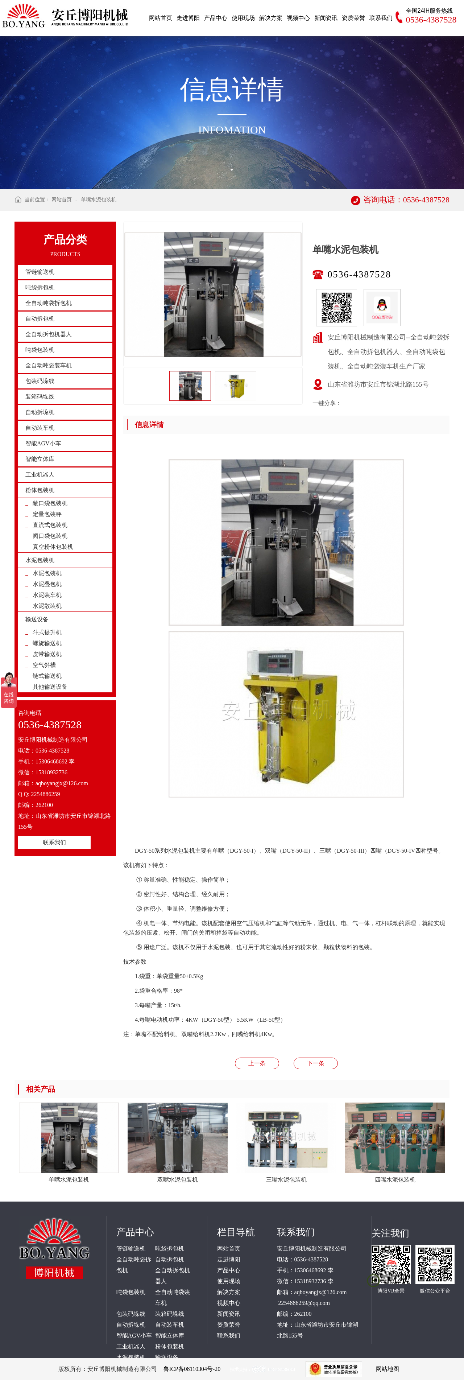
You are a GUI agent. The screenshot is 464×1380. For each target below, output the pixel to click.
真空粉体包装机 (53, 547)
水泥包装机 (39, 560)
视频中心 (228, 1303)
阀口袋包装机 (50, 536)
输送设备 (37, 619)
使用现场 (228, 1281)
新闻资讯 (228, 1314)
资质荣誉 (228, 1325)
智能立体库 (39, 459)
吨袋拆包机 (39, 287)
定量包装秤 (47, 514)
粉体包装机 (39, 490)
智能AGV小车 (43, 443)
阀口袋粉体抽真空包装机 (315, 1063)
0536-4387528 (360, 274)
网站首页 (61, 199)
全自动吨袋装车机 (48, 365)
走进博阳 (228, 1259)
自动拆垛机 (39, 412)
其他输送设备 (50, 687)
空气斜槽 (44, 665)
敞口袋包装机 (50, 503)
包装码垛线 (39, 381)
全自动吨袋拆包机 (48, 303)
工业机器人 (39, 474)
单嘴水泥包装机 (98, 199)
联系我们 (54, 842)
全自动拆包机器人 (48, 334)
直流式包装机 (50, 525)
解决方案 (228, 1292)
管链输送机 (39, 272)
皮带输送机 (47, 654)
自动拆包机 (39, 319)
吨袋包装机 (39, 350)
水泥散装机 (47, 606)
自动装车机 (39, 428)
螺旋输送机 (47, 643)
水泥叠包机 (47, 584)
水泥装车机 (47, 595)
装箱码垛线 (39, 397)
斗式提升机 (47, 632)
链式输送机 (47, 676)
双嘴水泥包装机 (257, 1063)
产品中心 (228, 1270)
